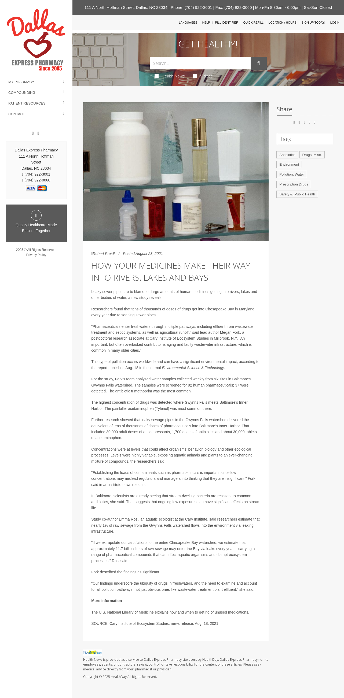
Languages (188, 22)
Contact (16, 114)
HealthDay (119, 676)
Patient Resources (27, 103)
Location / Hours (283, 22)
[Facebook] (33, 133)
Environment (289, 164)
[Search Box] (200, 63)
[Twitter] (38, 133)
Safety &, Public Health (297, 194)
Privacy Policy (36, 255)
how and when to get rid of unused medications (209, 612)
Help (206, 22)
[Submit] (259, 63)
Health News (170, 76)
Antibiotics (287, 155)
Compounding (21, 93)
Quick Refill (253, 22)
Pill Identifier (226, 22)
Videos (203, 76)
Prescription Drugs (293, 184)
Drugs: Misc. (312, 155)
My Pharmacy (21, 82)
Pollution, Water (291, 174)
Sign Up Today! (313, 22)
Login (334, 22)
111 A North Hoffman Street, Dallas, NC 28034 (126, 7)
